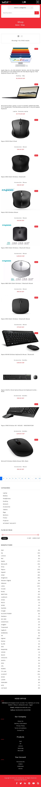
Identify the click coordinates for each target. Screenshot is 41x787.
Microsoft (20, 564)
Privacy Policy (20, 725)
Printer (5, 518)
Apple (20, 561)
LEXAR (20, 679)
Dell (20, 550)
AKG (20, 663)
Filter (4, 538)
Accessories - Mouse (20, 147)
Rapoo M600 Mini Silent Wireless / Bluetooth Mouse (17, 283)
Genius (20, 641)
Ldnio (20, 586)
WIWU (20, 605)
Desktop (5, 501)
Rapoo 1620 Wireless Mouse (9, 212)
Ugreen (20, 638)
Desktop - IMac (20, 75)
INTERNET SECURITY (9, 523)
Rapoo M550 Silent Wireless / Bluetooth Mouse (15, 248)
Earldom (20, 616)
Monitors (5, 515)
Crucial (20, 588)
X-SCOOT (20, 674)
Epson (20, 654)
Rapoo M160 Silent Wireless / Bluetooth (13, 176)
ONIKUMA (20, 682)
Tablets (5, 509)
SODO (20, 677)
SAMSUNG (20, 632)
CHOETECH (20, 621)
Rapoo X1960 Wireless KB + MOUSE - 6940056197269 (17, 425)
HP (20, 743)
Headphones (7, 498)
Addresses (20, 766)
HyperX (20, 572)
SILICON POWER (20, 613)
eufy (20, 685)
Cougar (20, 610)
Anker (20, 575)
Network (5, 504)
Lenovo (20, 555)
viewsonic (20, 657)
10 (28, 478)
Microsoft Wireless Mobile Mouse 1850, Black (14, 461)
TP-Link (20, 671)
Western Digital (20, 580)
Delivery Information (20, 723)
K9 (20, 635)
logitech (20, 630)
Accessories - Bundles (20, 360)
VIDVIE (20, 652)
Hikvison (20, 583)
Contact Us (20, 730)
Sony (20, 566)
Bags (4, 512)
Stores (20, 768)
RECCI (20, 602)
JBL (20, 666)
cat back (20, 688)
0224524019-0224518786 (23, 710)
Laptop (5, 493)
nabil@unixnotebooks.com (23, 707)
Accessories (6, 506)
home (17, 25)
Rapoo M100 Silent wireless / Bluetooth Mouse (15, 319)
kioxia (20, 591)
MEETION (20, 594)
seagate (20, 624)
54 (36, 478)
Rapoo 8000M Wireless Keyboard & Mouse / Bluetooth (17, 354)
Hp (20, 553)
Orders (20, 764)
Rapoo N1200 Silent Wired (9, 141)
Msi (20, 558)
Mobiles (5, 495)
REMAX (20, 668)
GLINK (20, 643)
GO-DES (20, 619)
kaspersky (20, 649)
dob (20, 646)
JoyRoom (20, 597)
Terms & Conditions (20, 728)
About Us (20, 721)
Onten (20, 599)
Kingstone (20, 577)
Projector (6, 520)
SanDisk (20, 608)
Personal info (20, 761)
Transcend (20, 627)
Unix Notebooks (19, 778)
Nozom (25, 779)
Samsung (20, 748)
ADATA (20, 660)
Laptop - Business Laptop (20, 111)
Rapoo (20, 569)
